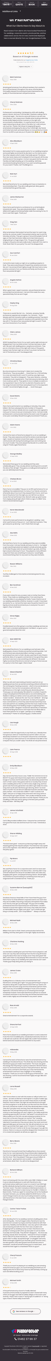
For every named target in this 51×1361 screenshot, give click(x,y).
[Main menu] (44, 3)
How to (32, 4)
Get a (19, 4)
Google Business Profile (32, 60)
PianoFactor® (35, 1346)
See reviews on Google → (24, 1311)
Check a (6, 4)
